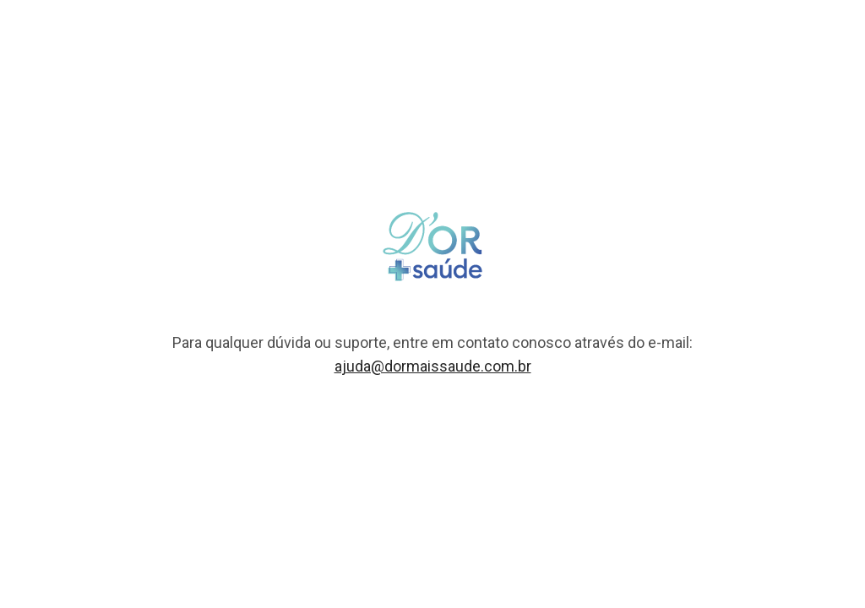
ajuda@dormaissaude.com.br (433, 366)
